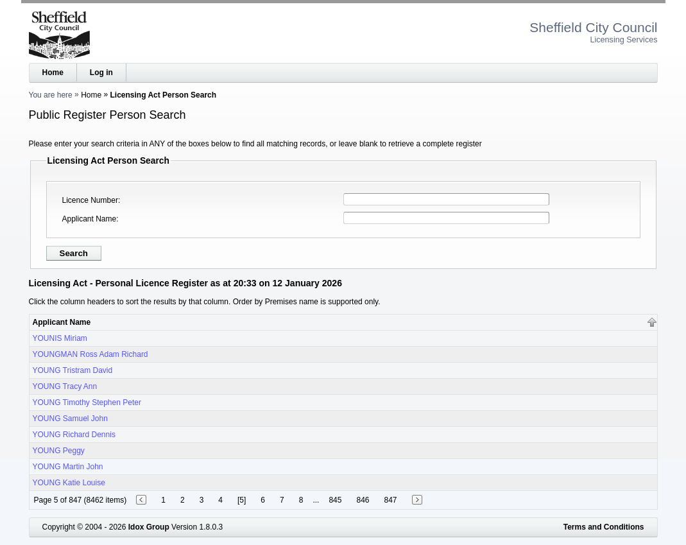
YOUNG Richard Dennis (74, 434)
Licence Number (90, 200)
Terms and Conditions (603, 527)
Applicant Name (89, 218)
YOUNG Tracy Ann (65, 386)
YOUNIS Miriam (60, 338)
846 (362, 500)
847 (390, 500)
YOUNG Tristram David (73, 370)
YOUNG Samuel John (70, 418)
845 (335, 500)
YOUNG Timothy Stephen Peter (87, 402)
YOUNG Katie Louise (69, 482)
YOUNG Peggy (59, 450)
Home (53, 72)
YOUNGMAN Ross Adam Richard (90, 354)
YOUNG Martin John (68, 466)
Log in (101, 72)
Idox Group (148, 527)
